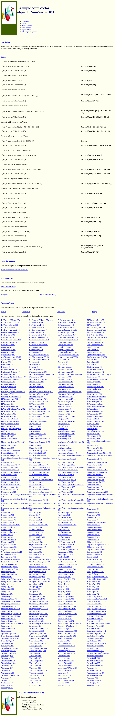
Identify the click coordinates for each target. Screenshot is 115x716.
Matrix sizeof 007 (35, 448)
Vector (3, 312)
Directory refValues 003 (66, 394)
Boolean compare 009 (66, 332)
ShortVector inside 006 (37, 564)
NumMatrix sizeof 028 (66, 462)
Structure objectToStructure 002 (40, 624)
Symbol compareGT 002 (96, 633)
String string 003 (7, 596)
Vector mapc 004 (35, 666)
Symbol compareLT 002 (38, 636)
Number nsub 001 (64, 527)
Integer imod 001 (64, 424)
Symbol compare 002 (9, 633)
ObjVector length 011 (9, 547)
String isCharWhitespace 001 (39, 582)
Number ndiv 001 (93, 525)
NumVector (26, 312)
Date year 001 (34, 367)
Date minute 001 (93, 362)
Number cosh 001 (7, 515)
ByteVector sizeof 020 (95, 335)
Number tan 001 (35, 540)
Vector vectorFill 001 (94, 680)
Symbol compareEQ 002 (38, 633)
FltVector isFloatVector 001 (39, 402)
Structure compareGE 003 (38, 614)
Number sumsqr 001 (8, 540)
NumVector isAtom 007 (37, 477)
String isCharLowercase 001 (39, 579)
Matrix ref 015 (63, 446)
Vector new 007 (6, 668)
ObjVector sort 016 (36, 549)
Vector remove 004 (94, 670)
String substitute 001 (65, 604)
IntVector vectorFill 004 (66, 416)
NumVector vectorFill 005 (38, 500)
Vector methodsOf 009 (95, 666)
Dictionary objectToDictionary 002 (70, 374)
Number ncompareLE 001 (38, 525)
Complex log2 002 (36, 350)
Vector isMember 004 (95, 661)
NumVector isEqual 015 (66, 477)
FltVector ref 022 (7, 404)
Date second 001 (35, 364)
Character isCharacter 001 (38, 345)
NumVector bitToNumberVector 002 (71, 467)
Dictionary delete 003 (9, 369)
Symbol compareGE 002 (67, 633)
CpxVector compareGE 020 (39, 357)
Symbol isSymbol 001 (95, 638)
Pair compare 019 (35, 552)
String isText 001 (64, 584)
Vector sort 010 (92, 678)
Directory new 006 (64, 389)
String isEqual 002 (93, 582)
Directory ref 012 (7, 394)
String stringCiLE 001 (9, 599)
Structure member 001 (66, 621)
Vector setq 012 (6, 678)
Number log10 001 (64, 517)
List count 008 (92, 429)
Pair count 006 (34, 557)
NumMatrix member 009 (67, 459)
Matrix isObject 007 (65, 439)
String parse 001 (93, 589)
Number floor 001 (93, 515)
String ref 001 (6, 591)
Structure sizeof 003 (36, 631)
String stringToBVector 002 (11, 601)
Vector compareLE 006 (9, 653)
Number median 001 (65, 520)
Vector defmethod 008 (95, 656)
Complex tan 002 (35, 352)
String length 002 (7, 589)
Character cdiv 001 (94, 340)
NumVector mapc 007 (66, 482)
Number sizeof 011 (65, 535)
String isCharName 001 (66, 579)
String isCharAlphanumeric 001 (12, 579)
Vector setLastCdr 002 (95, 675)
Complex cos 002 (7, 347)
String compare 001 (8, 572)
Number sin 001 (7, 535)
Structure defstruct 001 (95, 616)
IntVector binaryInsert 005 (96, 406)
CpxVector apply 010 (94, 352)
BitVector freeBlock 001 (10, 322)
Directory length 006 (8, 389)
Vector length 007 (93, 663)
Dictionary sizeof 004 (65, 382)
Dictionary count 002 (94, 367)
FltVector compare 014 (9, 399)
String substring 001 (8, 606)
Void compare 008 (7, 683)
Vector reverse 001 (36, 673)
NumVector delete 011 (66, 475)
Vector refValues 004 (65, 670)
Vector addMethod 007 (37, 643)
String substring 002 (36, 606)
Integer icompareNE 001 (10, 424)
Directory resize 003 (94, 394)
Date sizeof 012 (63, 364)
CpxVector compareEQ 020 (11, 357)
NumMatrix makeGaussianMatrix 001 (71, 455)
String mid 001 (34, 589)
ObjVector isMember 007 (38, 545)
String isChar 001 (64, 577)
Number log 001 (35, 517)
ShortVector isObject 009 (96, 564)
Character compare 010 (95, 342)
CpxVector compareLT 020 (11, 360)
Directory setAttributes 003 (11, 397)
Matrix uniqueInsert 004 (66, 448)
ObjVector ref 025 (64, 547)
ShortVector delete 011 (95, 562)
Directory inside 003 (36, 387)
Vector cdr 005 (63, 648)
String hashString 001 (37, 577)
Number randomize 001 (9, 532)
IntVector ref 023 (64, 414)
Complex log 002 (93, 347)
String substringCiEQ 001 (67, 606)
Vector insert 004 (64, 658)
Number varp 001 (7, 542)
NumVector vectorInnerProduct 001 (71, 500)
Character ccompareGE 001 (68, 337)
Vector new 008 (35, 668)
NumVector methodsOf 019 (11, 485)
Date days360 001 (35, 362)
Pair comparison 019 (8, 557)
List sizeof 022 (34, 431)
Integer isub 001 (35, 426)
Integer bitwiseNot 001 (9, 419)
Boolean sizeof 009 (8, 335)
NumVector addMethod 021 (39, 465)
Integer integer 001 (8, 426)
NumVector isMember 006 (10, 480)
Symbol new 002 (64, 641)
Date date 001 (92, 360)
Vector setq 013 (35, 678)
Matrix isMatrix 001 (94, 436)
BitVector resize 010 (8, 327)
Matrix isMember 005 (9, 439)
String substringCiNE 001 (96, 609)
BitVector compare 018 (66, 320)
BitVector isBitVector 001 (67, 322)
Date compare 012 (64, 360)
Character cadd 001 (8, 337)
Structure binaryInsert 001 (96, 611)
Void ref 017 (33, 683)
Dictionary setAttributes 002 (97, 379)
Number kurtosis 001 (8, 517)
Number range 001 (36, 532)
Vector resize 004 (7, 673)
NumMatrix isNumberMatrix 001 (99, 453)
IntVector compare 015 (37, 409)
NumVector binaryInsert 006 (11, 467)
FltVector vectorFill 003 (10, 406)
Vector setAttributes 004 (96, 673)
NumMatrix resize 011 (37, 462)
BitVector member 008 (66, 325)
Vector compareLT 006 (37, 653)
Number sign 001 (93, 532)
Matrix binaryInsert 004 (66, 431)
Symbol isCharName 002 (10, 638)
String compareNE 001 (66, 574)
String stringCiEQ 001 (37, 596)
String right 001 (7, 594)
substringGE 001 (7, 685)
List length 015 (6, 431)
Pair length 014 (63, 557)
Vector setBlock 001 (36, 675)
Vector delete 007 (7, 658)
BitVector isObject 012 (9, 325)
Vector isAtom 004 (8, 661)
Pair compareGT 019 (8, 554)
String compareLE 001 (9, 574)
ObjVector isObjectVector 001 (98, 545)
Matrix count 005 (93, 434)
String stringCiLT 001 (37, 599)
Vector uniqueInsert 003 (66, 680)
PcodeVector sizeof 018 (9, 562)
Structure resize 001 (8, 628)
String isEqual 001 (64, 582)
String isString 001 (36, 584)
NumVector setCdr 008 (9, 490)
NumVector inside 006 (9, 477)
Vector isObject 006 (8, 663)
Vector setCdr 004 (64, 675)
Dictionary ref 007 (36, 377)
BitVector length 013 (36, 325)
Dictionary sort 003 (94, 382)
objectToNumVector (8, 287)
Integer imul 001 (93, 424)
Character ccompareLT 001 (39, 340)
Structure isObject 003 (9, 621)
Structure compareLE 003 (96, 614)
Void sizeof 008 (63, 683)
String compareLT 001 (37, 574)
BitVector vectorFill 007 (66, 327)
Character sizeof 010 (65, 345)
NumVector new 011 (36, 485)
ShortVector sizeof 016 (9, 569)
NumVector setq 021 (65, 490)
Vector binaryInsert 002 (66, 646)
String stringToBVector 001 (97, 599)
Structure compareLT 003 (10, 616)
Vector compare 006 (8, 651)
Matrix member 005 (8, 446)
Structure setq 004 (64, 628)
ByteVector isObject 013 (66, 335)
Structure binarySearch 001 (11, 614)
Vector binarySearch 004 (38, 648)
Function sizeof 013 (65, 406)
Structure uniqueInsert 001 (67, 631)
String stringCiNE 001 (66, 599)
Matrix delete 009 (7, 436)
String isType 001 (93, 584)
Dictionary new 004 (8, 374)
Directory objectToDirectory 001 (99, 389)
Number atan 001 (7, 512)
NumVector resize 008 (37, 487)
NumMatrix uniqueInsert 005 (97, 462)
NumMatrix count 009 (66, 450)
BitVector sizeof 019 (36, 327)
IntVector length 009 (8, 414)
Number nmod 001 (8, 527)
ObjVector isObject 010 (66, 545)
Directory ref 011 (93, 392)
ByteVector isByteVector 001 (39, 335)
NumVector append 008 (66, 465)
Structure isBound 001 (95, 619)
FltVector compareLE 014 (38, 399)
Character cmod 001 (36, 342)
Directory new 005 (36, 389)
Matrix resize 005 (7, 448)
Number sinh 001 (35, 535)
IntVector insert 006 (94, 409)
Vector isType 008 (35, 663)
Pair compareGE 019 (94, 552)
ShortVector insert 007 (9, 564)
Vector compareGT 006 (95, 651)
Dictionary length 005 (66, 372)
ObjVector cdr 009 (36, 542)
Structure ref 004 (7, 626)
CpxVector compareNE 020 (39, 360)
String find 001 (92, 574)
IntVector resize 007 (94, 414)
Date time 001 (92, 364)
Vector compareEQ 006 (37, 651)
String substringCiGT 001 (10, 609)
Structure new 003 (93, 621)
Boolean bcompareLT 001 (96, 330)
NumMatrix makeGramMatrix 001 (99, 455)
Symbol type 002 (7, 643)
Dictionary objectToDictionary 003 (99, 374)
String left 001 (63, 586)
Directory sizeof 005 (65, 397)
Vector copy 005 (35, 656)
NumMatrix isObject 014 (10, 455)
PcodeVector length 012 (66, 559)
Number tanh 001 (64, 540)
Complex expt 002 (64, 347)
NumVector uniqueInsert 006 (97, 492)
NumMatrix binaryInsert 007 (11, 450)
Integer (94, 312)
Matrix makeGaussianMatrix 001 (13, 442)
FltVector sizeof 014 (65, 404)
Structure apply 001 (65, 611)
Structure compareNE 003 (38, 616)
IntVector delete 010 (65, 409)
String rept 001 (92, 591)
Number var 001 (93, 540)
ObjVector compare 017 (66, 542)
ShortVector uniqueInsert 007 (39, 569)
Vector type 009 (35, 680)
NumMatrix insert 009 (9, 453)
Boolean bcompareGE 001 (10, 330)
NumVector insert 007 (95, 475)
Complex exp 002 (35, 347)
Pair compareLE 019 (36, 554)
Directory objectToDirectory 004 (69, 392)
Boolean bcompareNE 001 (10, 332)
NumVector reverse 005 (66, 487)
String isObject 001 (8, 584)
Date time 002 (6, 367)
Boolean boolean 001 (37, 332)
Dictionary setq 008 (36, 382)
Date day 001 (6, 362)
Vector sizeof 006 (64, 678)
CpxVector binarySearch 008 (68, 355)
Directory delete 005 (65, 384)
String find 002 (6, 577)
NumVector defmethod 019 (39, 475)
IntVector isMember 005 (66, 411)
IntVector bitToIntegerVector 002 (13, 409)
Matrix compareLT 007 (66, 434)
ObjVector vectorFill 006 (96, 549)
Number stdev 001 (64, 537)
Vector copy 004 (7, 656)
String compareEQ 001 (37, 572)
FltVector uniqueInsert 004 (96, 404)
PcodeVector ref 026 (94, 559)
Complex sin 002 (93, 350)
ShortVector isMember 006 (67, 564)
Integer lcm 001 (63, 426)
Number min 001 (93, 520)
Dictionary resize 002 (65, 379)
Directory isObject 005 (95, 387)
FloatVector (61, 312)
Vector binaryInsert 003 (95, 646)
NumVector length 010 (9, 482)
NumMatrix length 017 (37, 455)
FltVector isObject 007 (66, 402)
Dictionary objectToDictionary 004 (14, 377)
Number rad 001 (64, 530)
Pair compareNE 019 (94, 554)
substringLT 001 (93, 685)
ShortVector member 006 (38, 567)
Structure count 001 (65, 616)
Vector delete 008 (35, 658)
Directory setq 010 (36, 397)
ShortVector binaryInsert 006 (39, 562)
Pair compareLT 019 (65, 554)
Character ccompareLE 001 (11, 340)
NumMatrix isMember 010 (67, 453)
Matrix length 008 (93, 439)
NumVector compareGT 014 (97, 470)
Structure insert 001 (36, 619)
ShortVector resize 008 (95, 567)
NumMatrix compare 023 (38, 450)
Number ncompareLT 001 (67, 525)
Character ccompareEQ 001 (39, 337)
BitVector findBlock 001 (96, 320)
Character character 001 (9, 342)
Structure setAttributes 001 (39, 628)
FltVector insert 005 (8, 402)
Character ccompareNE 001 (68, 340)
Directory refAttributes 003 (39, 394)
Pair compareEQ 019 (65, 552)
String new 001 (63, 589)
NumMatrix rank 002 (94, 459)
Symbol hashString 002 (95, 636)
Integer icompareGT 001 (38, 421)
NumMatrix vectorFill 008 (10, 465)
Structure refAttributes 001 (67, 626)
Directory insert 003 (8, 387)
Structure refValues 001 (95, 626)
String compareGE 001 (66, 572)
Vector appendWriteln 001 (96, 643)
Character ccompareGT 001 (97, 337)
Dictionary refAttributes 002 (11, 379)
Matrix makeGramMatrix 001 (40, 442)
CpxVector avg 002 (8, 355)
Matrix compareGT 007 (37, 434)
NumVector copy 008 (9, 475)
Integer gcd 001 (63, 419)
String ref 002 (34, 591)
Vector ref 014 (6, 670)
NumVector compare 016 (10, 470)
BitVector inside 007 (36, 322)
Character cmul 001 (65, 342)
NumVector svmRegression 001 (40, 492)
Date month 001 (7, 364)
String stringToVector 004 (38, 604)
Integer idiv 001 (35, 424)
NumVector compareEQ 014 (39, 470)
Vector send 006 (63, 673)
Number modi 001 (35, 522)
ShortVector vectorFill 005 (67, 569)
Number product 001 (36, 530)
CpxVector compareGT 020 (68, 357)
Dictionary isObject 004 (38, 372)
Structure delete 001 (8, 619)
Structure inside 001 (65, 619)
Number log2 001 (93, 517)
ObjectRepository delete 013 (11, 552)
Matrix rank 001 (35, 446)
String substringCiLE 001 (38, 609)
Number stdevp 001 (94, 537)
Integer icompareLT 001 (95, 421)
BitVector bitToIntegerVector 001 (13, 320)
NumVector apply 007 (95, 465)
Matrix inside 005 (64, 436)
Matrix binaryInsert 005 (95, 431)
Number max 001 (35, 520)
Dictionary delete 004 (37, 369)
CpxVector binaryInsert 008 (39, 355)
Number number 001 (94, 527)
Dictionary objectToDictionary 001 (42, 374)
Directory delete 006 (94, 384)
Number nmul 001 (35, 527)
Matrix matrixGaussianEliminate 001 (71, 442)
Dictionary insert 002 (65, 369)
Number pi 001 (6, 530)
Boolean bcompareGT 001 (38, 330)
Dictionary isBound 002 (95, 369)
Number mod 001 (7, 522)
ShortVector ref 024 (65, 567)
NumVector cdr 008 (94, 467)
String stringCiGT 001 (95, 596)
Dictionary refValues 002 (38, 379)
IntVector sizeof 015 (8, 416)
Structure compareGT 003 (67, 614)
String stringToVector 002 (96, 601)
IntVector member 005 (37, 414)
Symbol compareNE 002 (67, 636)
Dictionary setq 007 (8, 382)
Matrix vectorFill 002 (95, 448)
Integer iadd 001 (93, 419)
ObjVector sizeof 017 (9, 549)
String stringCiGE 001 (66, 596)
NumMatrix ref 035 (8, 462)
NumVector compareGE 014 (68, 470)
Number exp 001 (64, 515)
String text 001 (6, 611)
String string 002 (93, 594)
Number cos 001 (93, 512)
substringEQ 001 (93, 683)
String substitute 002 (94, 604)
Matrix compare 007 (8, 434)
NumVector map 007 (36, 482)
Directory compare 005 (9, 384)
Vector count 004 (64, 656)
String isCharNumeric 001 (96, 579)
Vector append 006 (64, 643)
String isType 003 (35, 586)
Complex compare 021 (95, 345)
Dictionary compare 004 (66, 367)
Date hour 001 (63, 362)
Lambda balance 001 (94, 426)
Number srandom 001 (37, 537)
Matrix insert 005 (35, 436)
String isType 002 (7, 586)
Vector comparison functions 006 (99, 653)
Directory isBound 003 (66, 387)
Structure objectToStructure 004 (98, 624)
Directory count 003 (36, 384)
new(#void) (5, 295)
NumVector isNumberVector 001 (41, 480)
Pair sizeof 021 (92, 557)
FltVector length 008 (94, 402)
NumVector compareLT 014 (39, 472)
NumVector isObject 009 (67, 480)
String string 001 (64, 594)
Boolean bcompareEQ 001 (96, 327)
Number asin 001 (93, 509)
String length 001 (93, 586)
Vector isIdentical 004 (66, 661)
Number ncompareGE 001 (96, 522)
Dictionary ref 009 (93, 377)
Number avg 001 (35, 512)
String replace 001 (64, 591)
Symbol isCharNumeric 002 (39, 638)
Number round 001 (65, 532)
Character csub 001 (8, 345)
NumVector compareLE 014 (11, 472)
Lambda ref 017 (35, 429)
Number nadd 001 (64, 522)
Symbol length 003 (36, 641)
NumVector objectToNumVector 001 (14, 270)
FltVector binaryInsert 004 (96, 397)
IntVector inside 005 (8, 411)
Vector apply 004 (35, 646)
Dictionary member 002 (95, 372)
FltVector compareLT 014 (67, 399)
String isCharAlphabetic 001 (97, 577)
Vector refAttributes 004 (38, 670)
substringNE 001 (7, 688)
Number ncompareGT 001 (10, 525)
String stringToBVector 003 (39, 601)
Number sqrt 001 (7, 537)
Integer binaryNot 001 (95, 416)
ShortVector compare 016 (67, 562)
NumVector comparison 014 (97, 472)
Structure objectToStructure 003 (69, 624)
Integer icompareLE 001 (66, 421)
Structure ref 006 (35, 626)
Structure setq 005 (93, 628)
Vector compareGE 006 (66, 651)
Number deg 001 (35, 515)
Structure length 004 (36, 621)
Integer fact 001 (35, 419)
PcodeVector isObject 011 (10, 559)
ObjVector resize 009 (94, 547)
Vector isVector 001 (65, 663)
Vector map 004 (7, 666)
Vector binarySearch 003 (10, 648)
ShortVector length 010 (9, 567)
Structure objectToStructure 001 (12, 624)
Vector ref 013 (92, 668)
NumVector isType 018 (95, 480)
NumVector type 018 (65, 492)
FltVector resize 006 (36, 404)
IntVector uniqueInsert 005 (39, 416)
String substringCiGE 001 (96, 606)
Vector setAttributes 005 (10, 675)
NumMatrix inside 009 (37, 453)
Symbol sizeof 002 (94, 641)
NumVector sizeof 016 (95, 490)
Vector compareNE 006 (66, 653)
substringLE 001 (64, 685)
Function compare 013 (37, 406)
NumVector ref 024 (94, 485)
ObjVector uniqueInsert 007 (68, 549)
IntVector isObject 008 (95, 411)
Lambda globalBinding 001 (11, 429)
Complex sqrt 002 (7, 352)
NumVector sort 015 (8, 492)
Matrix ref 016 (92, 446)
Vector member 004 (65, 666)
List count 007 (63, 429)
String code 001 (92, 569)
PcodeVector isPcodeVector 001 (40, 559)
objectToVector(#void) (48, 295)
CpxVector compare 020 (96, 355)
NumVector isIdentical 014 (96, 477)
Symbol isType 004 (8, 641)
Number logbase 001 (8, 520)
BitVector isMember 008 (96, 322)
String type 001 (34, 611)
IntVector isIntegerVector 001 (40, 411)
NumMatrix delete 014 (95, 450)
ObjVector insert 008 (8, 545)
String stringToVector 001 (67, 601)
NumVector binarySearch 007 (40, 467)
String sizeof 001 (35, 594)
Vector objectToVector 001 (67, 668)
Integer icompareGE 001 (10, 421)
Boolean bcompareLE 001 (67, 330)
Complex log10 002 (8, 350)
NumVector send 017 (94, 487)
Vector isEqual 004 (36, 661)
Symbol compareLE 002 (10, 636)
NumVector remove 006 (10, 487)
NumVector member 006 (96, 482)
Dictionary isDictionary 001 (11, 372)
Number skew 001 (93, 535)
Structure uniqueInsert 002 (96, 631)
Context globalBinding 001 (67, 352)
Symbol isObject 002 (65, 638)
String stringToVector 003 (10, 604)
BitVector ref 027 (93, 325)
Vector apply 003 (7, 646)
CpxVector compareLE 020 (97, 357)
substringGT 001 (35, 685)
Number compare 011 (65, 512)
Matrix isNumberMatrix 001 (39, 439)
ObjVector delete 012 (94, 542)
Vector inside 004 (93, 658)
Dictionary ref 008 (64, 377)
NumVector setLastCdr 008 (39, 490)
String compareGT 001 (95, 572)
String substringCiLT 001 (67, 609)
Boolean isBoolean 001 (95, 332)
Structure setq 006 (7, 631)
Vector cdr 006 (92, 648)
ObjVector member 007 (37, 547)
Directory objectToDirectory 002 (13, 392)
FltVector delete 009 (94, 399)
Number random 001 (94, 530)
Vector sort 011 (6, 680)
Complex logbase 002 (66, 350)
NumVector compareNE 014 (68, 472)
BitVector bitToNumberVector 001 (41, 320)
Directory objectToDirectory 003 (41, 392)
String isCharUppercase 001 (11, 582)
